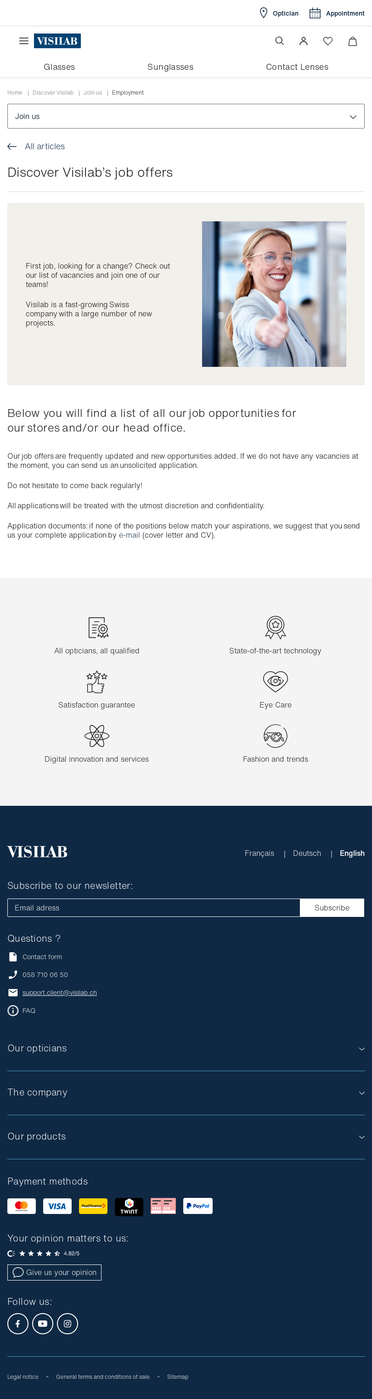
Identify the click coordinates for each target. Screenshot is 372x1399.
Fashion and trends (275, 758)
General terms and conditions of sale (103, 1377)
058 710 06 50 (45, 975)
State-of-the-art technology (275, 650)
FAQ (29, 1010)
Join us (93, 92)
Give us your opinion (54, 1272)
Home (15, 92)
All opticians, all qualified (97, 650)
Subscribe (332, 907)
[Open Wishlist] (328, 41)
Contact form (34, 956)
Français (260, 853)
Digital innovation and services (97, 758)
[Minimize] (352, 41)
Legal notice (23, 1377)
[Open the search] (279, 40)
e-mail (129, 534)
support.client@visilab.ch (60, 993)
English (352, 853)
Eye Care (275, 704)
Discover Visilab (53, 92)
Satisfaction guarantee (96, 704)
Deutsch (308, 853)
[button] (303, 40)
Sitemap (177, 1377)
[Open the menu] (26, 41)
